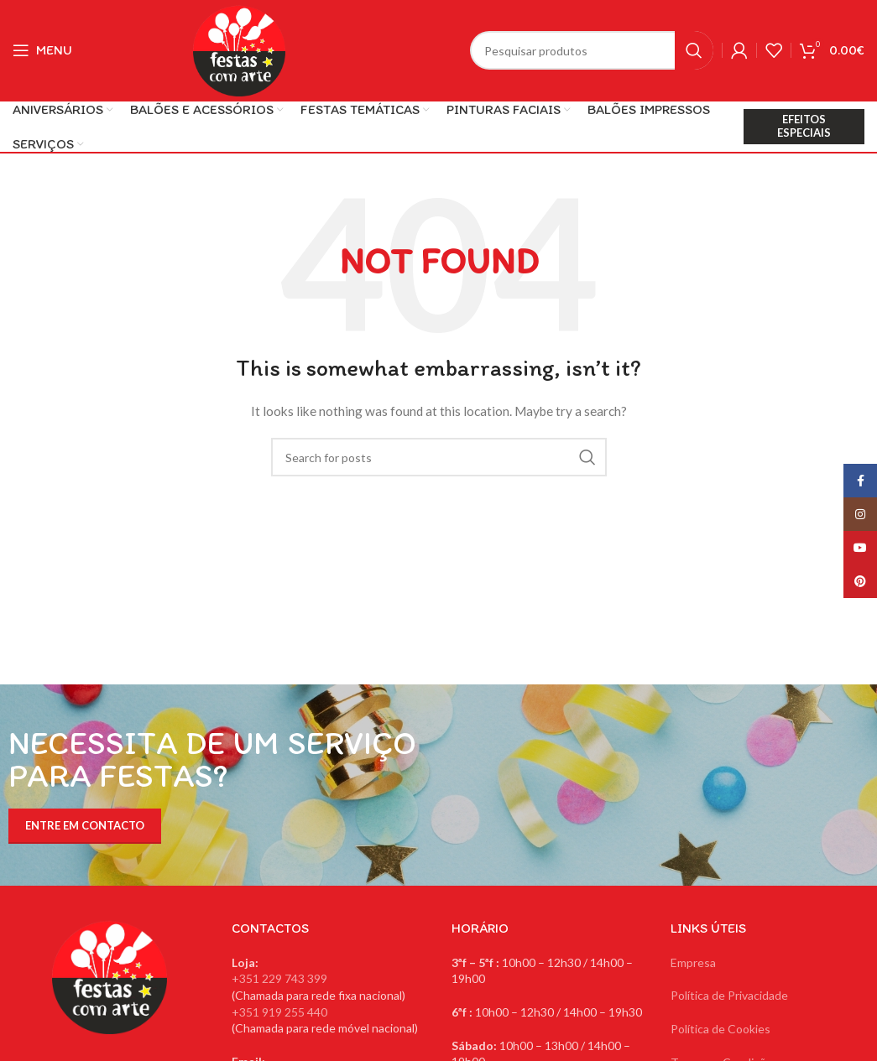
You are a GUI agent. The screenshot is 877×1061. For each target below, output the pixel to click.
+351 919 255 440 (279, 1012)
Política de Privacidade (729, 995)
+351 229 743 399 (279, 978)
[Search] (591, 50)
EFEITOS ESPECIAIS (804, 125)
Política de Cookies (720, 1029)
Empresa (693, 962)
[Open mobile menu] (42, 50)
